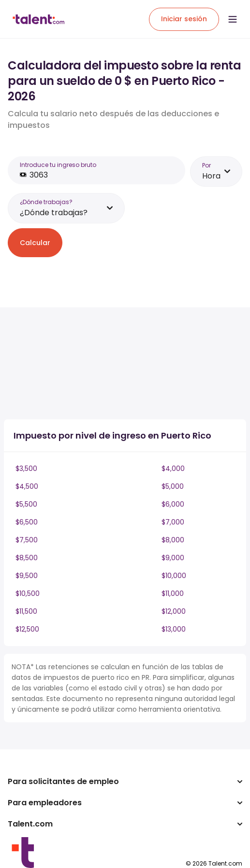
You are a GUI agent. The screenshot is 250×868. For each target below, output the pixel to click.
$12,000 (174, 611)
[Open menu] (232, 19)
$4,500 (26, 486)
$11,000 (173, 593)
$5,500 (26, 504)
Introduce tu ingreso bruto (58, 165)
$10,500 (27, 593)
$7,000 (173, 522)
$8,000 (173, 540)
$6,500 (26, 522)
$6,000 (173, 504)
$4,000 (173, 468)
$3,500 (26, 468)
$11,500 (26, 611)
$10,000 (174, 575)
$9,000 (173, 558)
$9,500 (26, 575)
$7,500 (26, 540)
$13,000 (174, 629)
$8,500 (26, 558)
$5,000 (173, 486)
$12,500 (27, 629)
